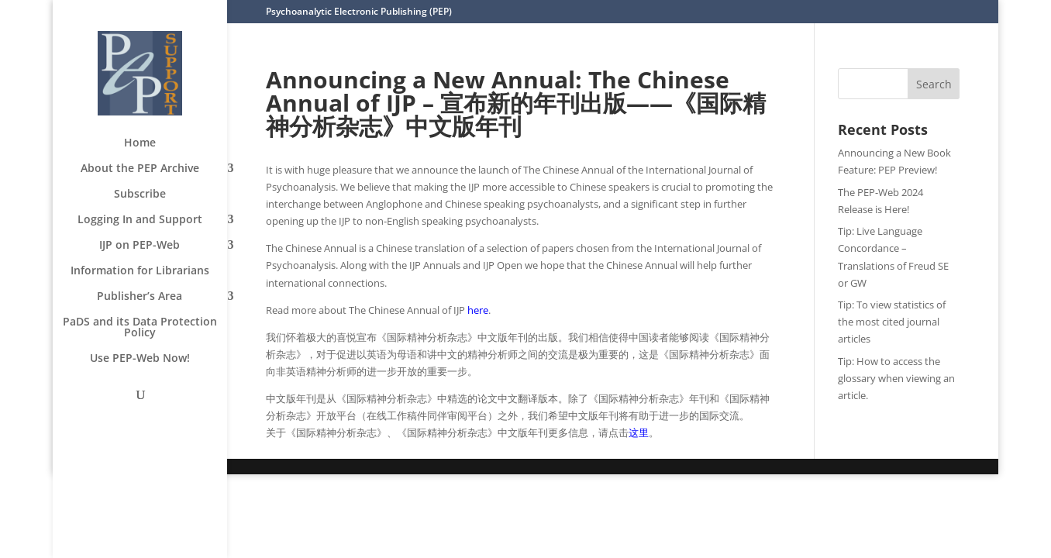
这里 (639, 432)
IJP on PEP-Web (139, 245)
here (477, 310)
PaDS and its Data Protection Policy (140, 327)
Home (140, 143)
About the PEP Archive (140, 169)
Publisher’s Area (139, 297)
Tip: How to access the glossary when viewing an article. (896, 378)
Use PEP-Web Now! (140, 359)
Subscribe (140, 194)
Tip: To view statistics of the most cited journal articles (892, 322)
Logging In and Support (140, 220)
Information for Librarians (140, 271)
